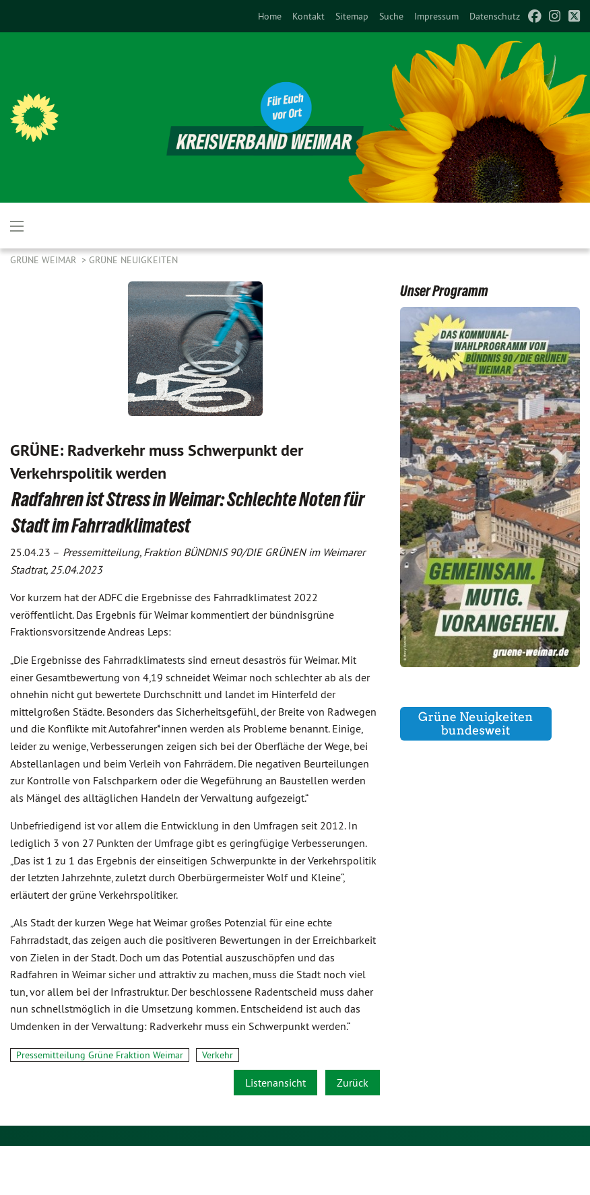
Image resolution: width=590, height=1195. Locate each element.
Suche (391, 16)
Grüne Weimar (44, 260)
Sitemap (351, 16)
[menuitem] (270, 16)
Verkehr (217, 1055)
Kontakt (308, 16)
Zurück (352, 1082)
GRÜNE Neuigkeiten (133, 260)
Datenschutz (494, 16)
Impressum (436, 16)
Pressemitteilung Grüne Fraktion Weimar (99, 1055)
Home (270, 16)
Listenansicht (275, 1082)
